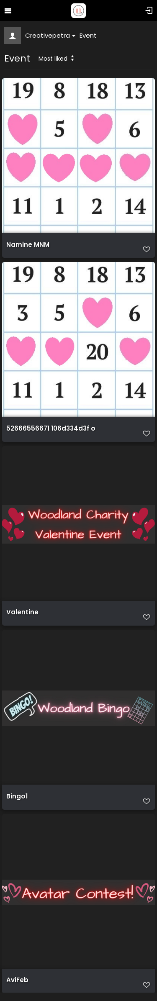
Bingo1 (17, 796)
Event (88, 35)
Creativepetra (50, 35)
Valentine (22, 612)
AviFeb (17, 980)
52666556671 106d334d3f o (50, 428)
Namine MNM (27, 245)
